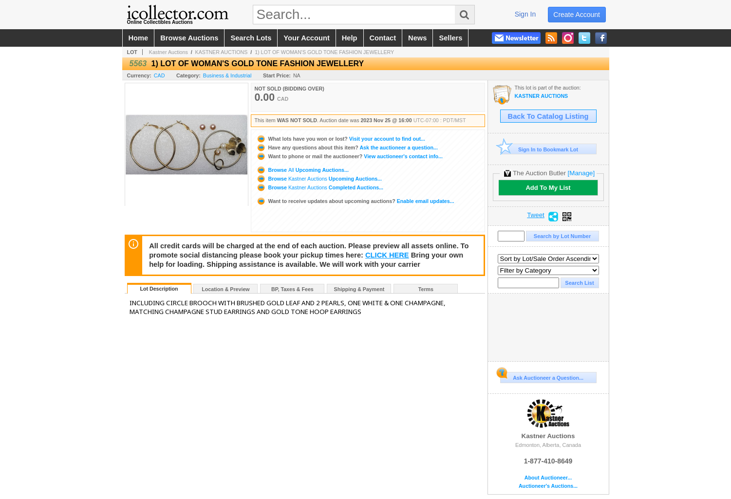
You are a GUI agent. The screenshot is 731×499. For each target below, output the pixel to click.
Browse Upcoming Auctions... (302, 170)
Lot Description (159, 289)
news (417, 38)
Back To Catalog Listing (548, 116)
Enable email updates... (355, 201)
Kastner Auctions (168, 52)
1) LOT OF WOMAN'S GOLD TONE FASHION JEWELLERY (324, 52)
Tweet (535, 215)
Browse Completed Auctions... (319, 187)
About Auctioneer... (548, 478)
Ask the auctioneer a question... (347, 147)
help (349, 38)
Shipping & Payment (359, 289)
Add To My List (547, 187)
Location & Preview (225, 289)
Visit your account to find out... (340, 139)
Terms (425, 289)
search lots (250, 38)
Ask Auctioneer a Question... (541, 376)
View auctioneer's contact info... (349, 156)
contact (383, 38)
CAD (159, 75)
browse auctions (189, 38)
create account (576, 14)
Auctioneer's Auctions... (548, 486)
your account (306, 38)
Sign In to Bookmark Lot (539, 149)
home (139, 38)
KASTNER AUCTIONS (221, 52)
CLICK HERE (387, 255)
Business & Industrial (227, 75)
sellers (450, 38)
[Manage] (581, 173)
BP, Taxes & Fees (292, 289)
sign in (525, 14)
